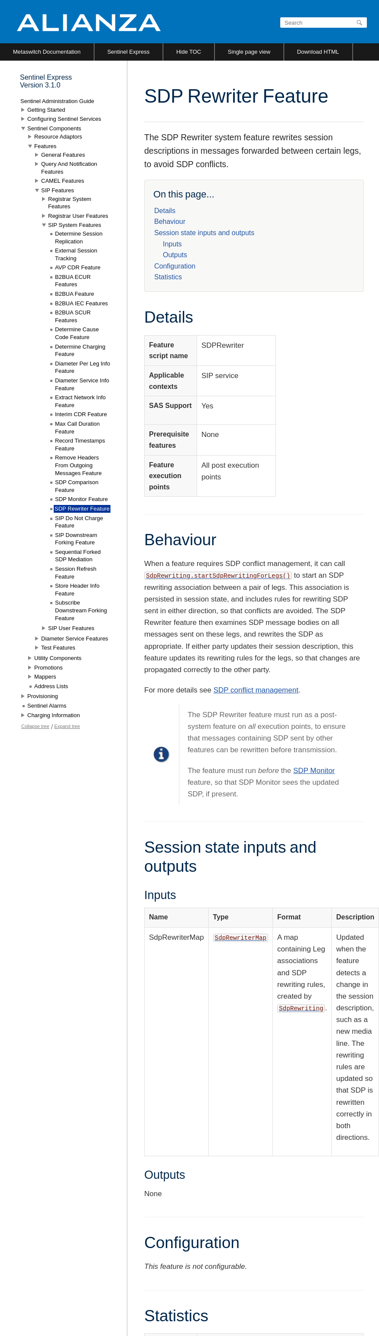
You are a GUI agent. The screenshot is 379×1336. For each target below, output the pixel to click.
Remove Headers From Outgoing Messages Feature (78, 465)
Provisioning (42, 696)
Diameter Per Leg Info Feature (82, 367)
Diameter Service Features (74, 638)
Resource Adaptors (58, 136)
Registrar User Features (78, 216)
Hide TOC (188, 52)
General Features (63, 155)
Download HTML (318, 52)
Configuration (174, 266)
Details (164, 210)
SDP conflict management (256, 690)
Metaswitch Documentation (47, 52)
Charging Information (53, 715)
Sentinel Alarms (46, 705)
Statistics (168, 277)
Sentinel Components (54, 128)
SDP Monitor (314, 771)
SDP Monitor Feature (81, 499)
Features (45, 146)
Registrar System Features (69, 203)
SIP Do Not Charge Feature (79, 522)
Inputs (172, 244)
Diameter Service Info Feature (82, 384)
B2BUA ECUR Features (73, 281)
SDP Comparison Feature (76, 486)
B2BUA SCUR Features (73, 316)
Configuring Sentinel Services (64, 119)
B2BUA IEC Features (81, 303)
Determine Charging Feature (80, 350)
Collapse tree (35, 726)
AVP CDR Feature (77, 267)
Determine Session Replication (79, 237)
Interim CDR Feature (81, 414)
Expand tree (67, 726)
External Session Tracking (76, 254)
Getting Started (46, 110)
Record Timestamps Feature (80, 444)
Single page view (249, 52)
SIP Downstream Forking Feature (76, 539)
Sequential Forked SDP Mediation (78, 556)
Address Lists (51, 686)
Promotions (48, 667)
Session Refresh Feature (75, 573)
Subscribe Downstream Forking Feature (81, 610)
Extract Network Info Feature (80, 401)
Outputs (175, 255)
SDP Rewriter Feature (82, 508)
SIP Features (57, 190)
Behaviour (169, 221)
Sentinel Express (128, 52)
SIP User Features (71, 628)
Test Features (58, 647)
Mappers (45, 676)
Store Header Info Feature (77, 589)
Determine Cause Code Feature (77, 333)
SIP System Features (74, 225)
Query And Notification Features (69, 168)
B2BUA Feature (74, 294)
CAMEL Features (62, 181)
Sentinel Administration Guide (57, 101)
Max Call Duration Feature (77, 428)
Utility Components (57, 658)
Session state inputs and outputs (204, 232)
